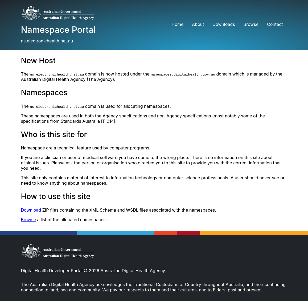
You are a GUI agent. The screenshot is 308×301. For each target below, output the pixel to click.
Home (177, 24)
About (198, 24)
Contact (275, 24)
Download (31, 210)
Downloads (223, 24)
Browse (251, 24)
